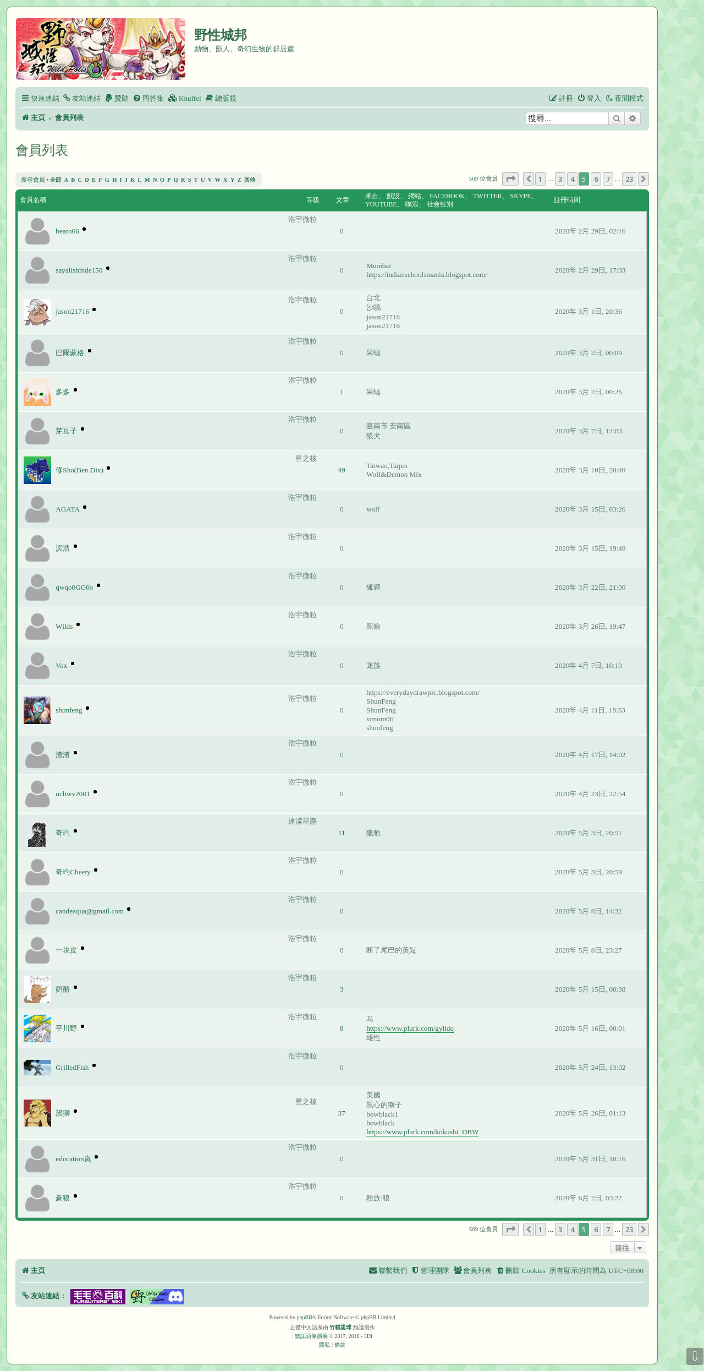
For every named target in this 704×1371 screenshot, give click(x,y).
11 (341, 833)
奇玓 (63, 833)
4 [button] (572, 179)
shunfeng (69, 710)
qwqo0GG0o (74, 587)
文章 (342, 200)
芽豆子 (66, 431)
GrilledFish (72, 1067)
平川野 (66, 1028)
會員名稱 (33, 200)
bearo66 (67, 231)
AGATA (68, 509)
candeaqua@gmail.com (90, 911)
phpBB (304, 1317)
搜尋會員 (33, 179)
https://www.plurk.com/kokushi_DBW (422, 1132)
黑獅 (63, 1113)
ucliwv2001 (73, 794)
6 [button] (596, 179)
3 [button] (560, 179)
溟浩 (63, 548)
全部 (55, 180)
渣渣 (63, 754)
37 (341, 1113)
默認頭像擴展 (311, 1336)
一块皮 (66, 950)
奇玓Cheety (73, 872)
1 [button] (540, 179)
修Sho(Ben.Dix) (79, 470)
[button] (510, 179)
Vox (61, 665)
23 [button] (629, 179)
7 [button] (608, 179)
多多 (63, 392)
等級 (313, 200)
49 (341, 470)
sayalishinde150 (79, 270)
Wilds (64, 626)
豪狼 (63, 1198)
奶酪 (63, 989)
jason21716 (72, 311)
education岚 (73, 1159)
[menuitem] (81, 98)
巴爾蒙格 (70, 353)
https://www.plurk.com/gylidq (410, 1028)
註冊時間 (567, 200)
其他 (249, 180)
